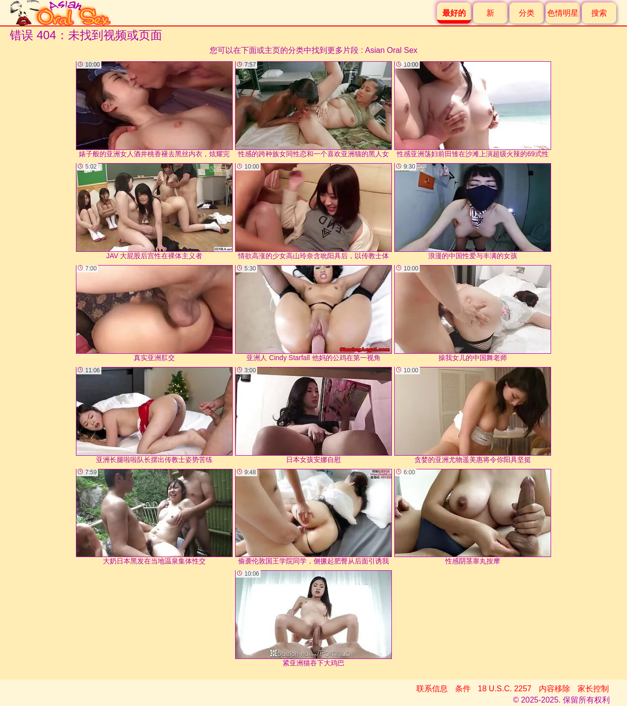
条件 (463, 688)
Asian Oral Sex (391, 50)
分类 (526, 13)
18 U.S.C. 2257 (504, 688)
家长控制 (593, 688)
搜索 (599, 13)
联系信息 (432, 688)
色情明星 (563, 13)
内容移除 (554, 688)
